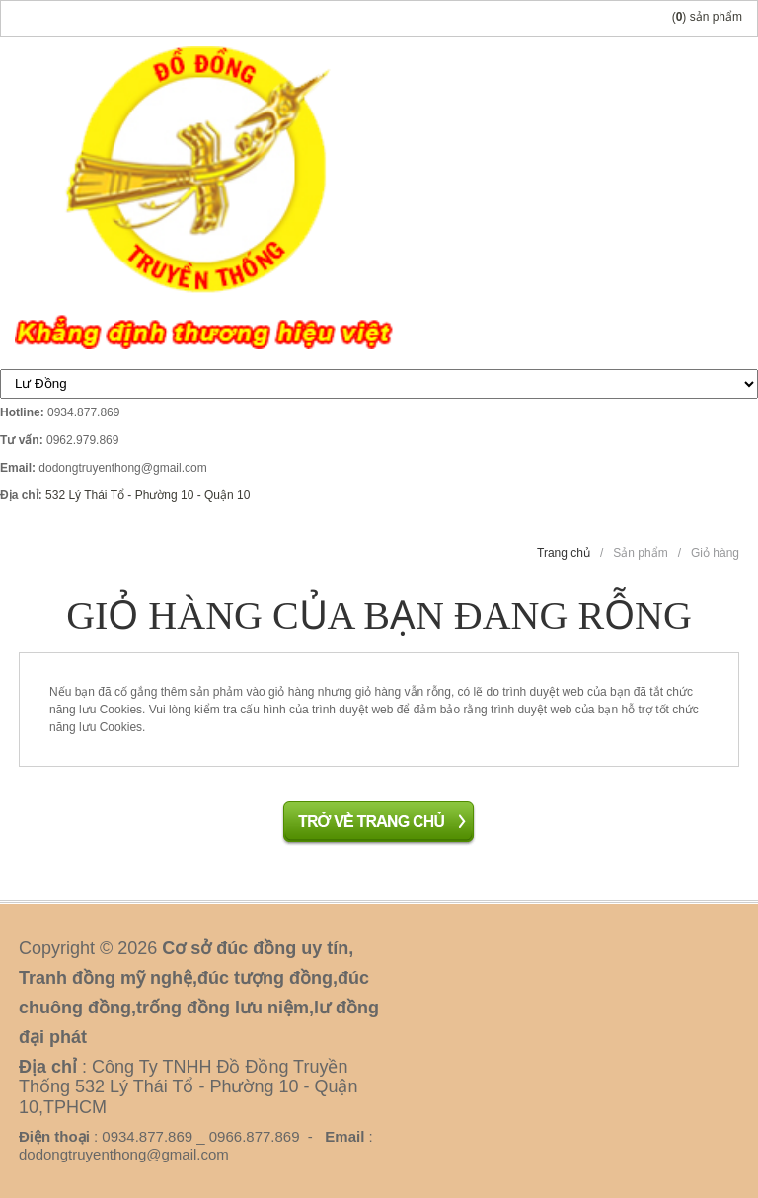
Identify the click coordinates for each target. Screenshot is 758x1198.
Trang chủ (563, 553)
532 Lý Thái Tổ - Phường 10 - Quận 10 (147, 495)
